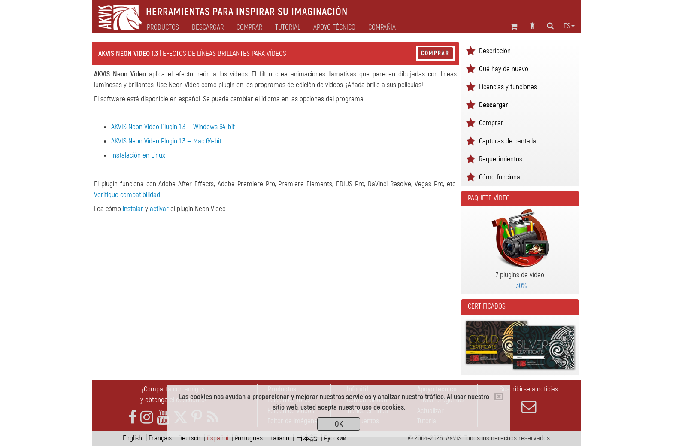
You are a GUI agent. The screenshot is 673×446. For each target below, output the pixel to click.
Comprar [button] (249, 27)
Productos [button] (163, 27)
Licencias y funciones (508, 86)
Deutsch (189, 438)
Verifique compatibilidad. (127, 194)
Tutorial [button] (287, 27)
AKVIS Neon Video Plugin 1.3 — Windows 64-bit (173, 126)
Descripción (495, 50)
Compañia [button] (382, 27)
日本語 (307, 438)
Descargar (208, 27)
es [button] (569, 26)
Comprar (435, 53)
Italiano (279, 438)
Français (160, 438)
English (132, 438)
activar (159, 208)
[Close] (498, 396)
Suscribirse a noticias (529, 399)
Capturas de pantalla (507, 141)
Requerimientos (500, 159)
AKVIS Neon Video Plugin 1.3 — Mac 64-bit (166, 141)
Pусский (335, 438)
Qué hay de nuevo (503, 68)
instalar (133, 208)
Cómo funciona (499, 177)
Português (249, 438)
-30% (520, 285)
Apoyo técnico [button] (334, 27)
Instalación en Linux (138, 155)
